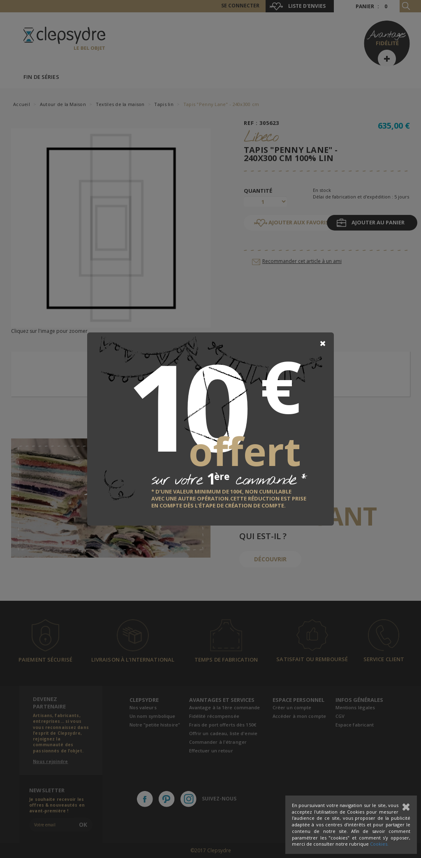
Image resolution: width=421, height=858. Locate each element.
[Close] (323, 343)
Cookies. (379, 844)
